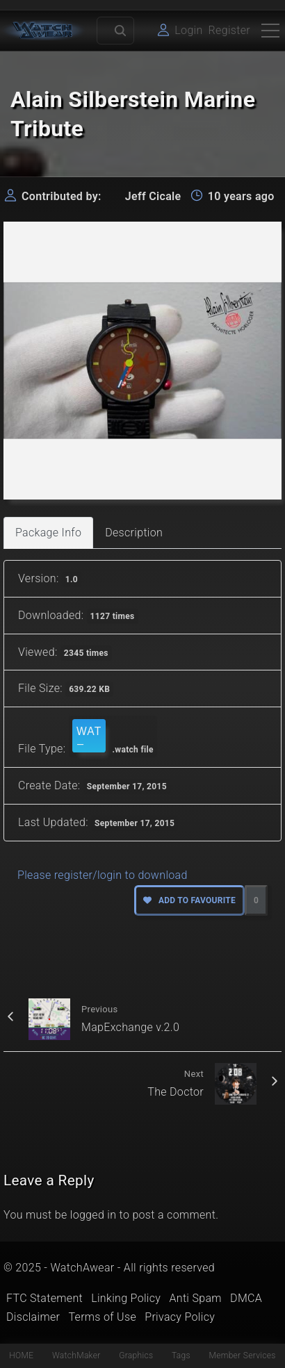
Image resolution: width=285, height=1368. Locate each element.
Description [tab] (134, 532)
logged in (93, 1214)
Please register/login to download (102, 875)
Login (188, 30)
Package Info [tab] (48, 532)
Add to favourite (189, 900)
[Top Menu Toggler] (270, 30)
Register (229, 30)
